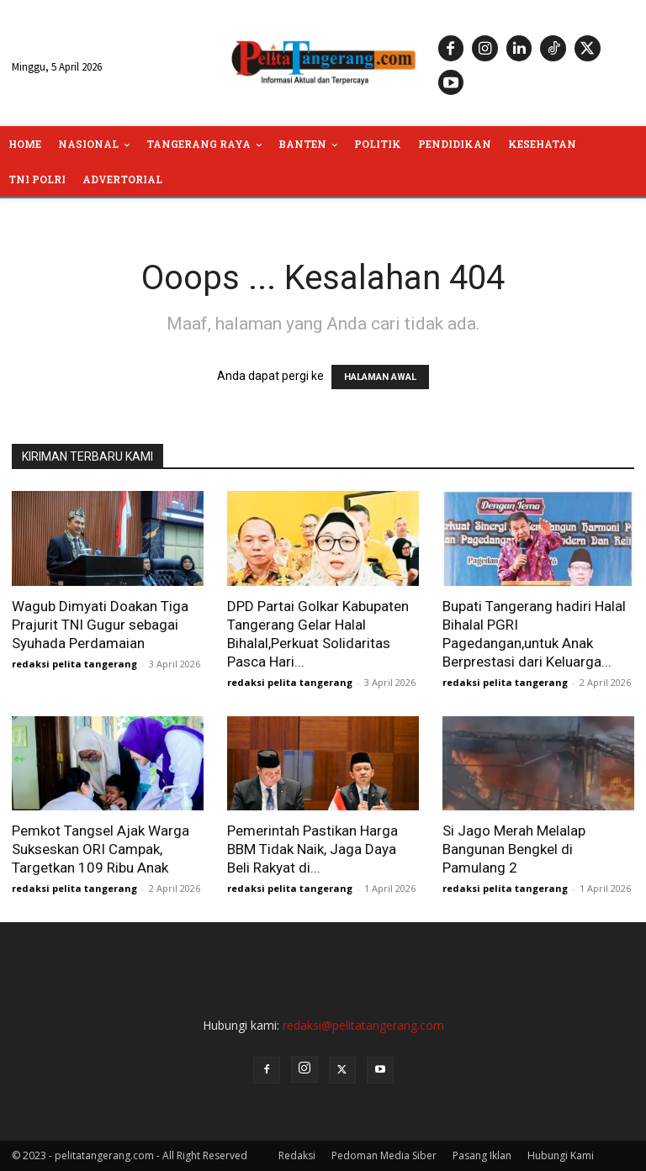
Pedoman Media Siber (384, 1155)
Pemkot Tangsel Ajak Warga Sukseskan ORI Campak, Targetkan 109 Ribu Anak (100, 849)
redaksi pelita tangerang (74, 663)
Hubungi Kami (560, 1155)
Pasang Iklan (482, 1155)
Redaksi (296, 1155)
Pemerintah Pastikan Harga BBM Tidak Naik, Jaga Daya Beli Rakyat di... (312, 849)
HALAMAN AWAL (380, 377)
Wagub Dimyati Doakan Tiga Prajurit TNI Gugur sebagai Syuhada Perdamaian (100, 624)
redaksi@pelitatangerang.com (363, 1025)
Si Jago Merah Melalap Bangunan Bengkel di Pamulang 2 (513, 849)
